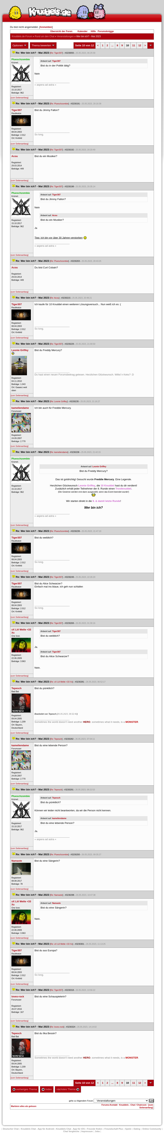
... (112, 45)
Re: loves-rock (57, 1027)
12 (139, 45)
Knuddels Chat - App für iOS (70, 1129)
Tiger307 (56, 61)
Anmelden (46, 27)
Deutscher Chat (11, 1129)
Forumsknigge (106, 31)
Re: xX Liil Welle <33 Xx (61, 682)
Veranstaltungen (65, 36)
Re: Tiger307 (56, 53)
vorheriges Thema (25, 1089)
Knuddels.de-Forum (22, 36)
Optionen (20, 45)
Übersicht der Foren (61, 31)
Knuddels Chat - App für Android (37, 1129)
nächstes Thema (68, 1089)
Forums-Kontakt (109, 1105)
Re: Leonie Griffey (58, 401)
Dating (137, 1129)
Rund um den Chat (44, 36)
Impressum (87, 1131)
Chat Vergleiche (71, 1131)
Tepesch (56, 798)
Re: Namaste (56, 895)
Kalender (82, 31)
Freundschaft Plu (113, 1129)
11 (133, 45)
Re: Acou (54, 298)
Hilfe (93, 31)
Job (97, 1131)
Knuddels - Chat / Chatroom (133, 1105)
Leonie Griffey (99, 466)
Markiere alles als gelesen (23, 1106)
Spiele (128, 1129)
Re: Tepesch (56, 739)
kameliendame (59, 818)
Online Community (151, 1129)
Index (47, 1089)
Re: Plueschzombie (59, 103)
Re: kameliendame (59, 452)
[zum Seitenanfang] (19, 97)
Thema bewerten (43, 45)
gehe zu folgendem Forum (81, 1101)
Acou (54, 215)
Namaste (56, 903)
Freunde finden (94, 1129)
